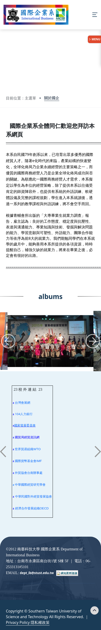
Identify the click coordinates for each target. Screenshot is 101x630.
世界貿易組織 (24, 449)
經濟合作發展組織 (27, 508)
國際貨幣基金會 (25, 461)
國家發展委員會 (25, 425)
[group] (50, 341)
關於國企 (51, 97)
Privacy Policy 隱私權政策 (28, 622)
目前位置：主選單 (21, 98)
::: (7, 121)
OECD (44, 508)
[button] (8, 341)
